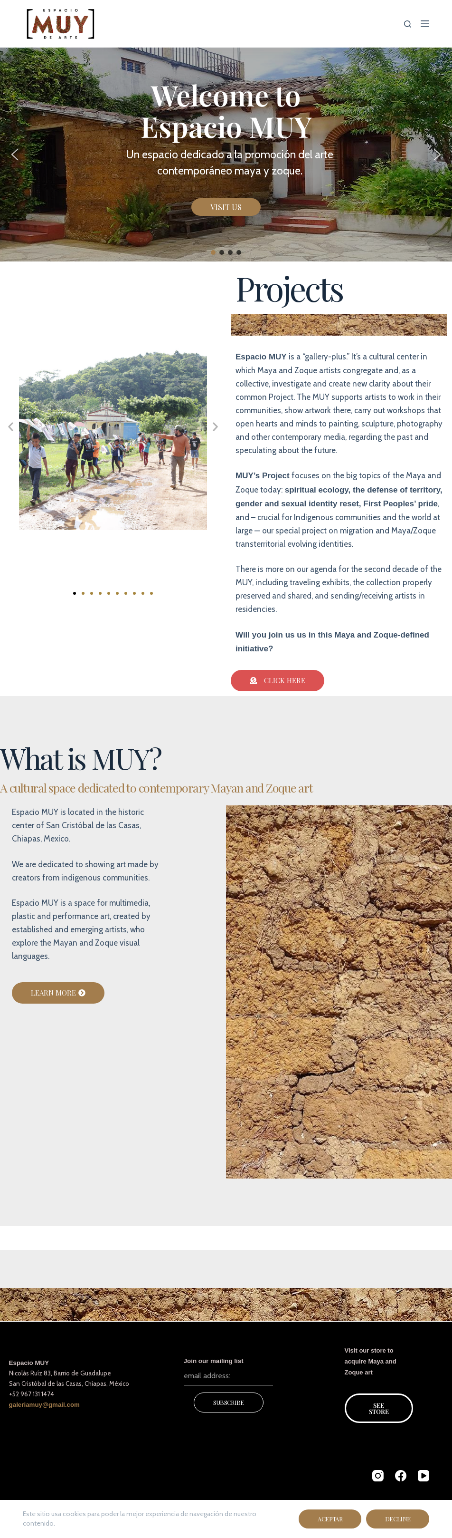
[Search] (407, 24)
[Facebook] (400, 1475)
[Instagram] (378, 1475)
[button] (14, 154)
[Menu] (425, 23)
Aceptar (330, 1519)
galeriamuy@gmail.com (44, 1404)
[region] (226, 154)
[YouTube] (423, 1475)
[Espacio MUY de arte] (60, 23)
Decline (397, 1519)
